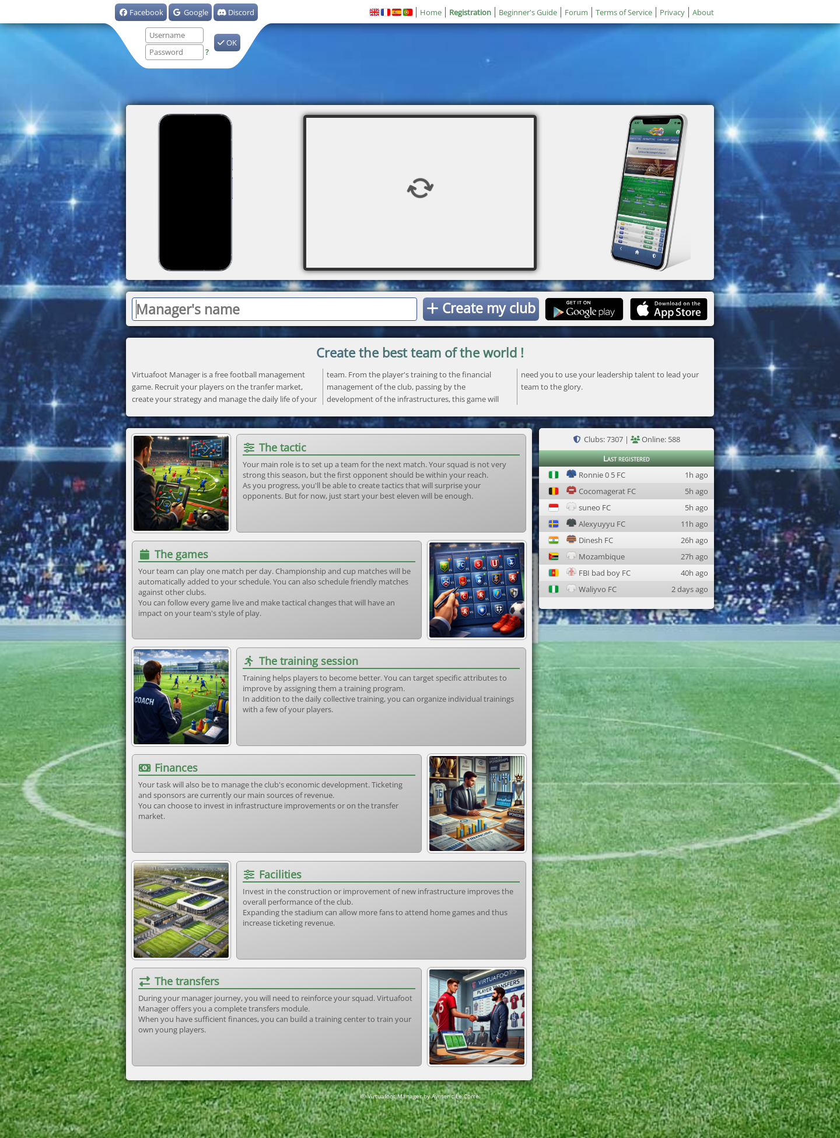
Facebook (140, 12)
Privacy (672, 12)
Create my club (481, 308)
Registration (470, 12)
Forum (576, 12)
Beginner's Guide (528, 12)
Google (190, 12)
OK (227, 42)
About (703, 12)
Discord (235, 12)
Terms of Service (624, 12)
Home (431, 12)
